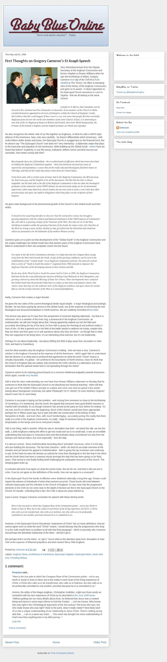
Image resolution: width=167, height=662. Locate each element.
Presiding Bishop (18, 558)
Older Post (100, 642)
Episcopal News (83, 554)
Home (56, 642)
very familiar (32, 375)
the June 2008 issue (85, 595)
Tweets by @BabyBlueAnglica (130, 92)
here (72, 79)
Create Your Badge (123, 112)
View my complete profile (127, 132)
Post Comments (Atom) (62, 653)
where (93, 146)
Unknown (124, 128)
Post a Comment (17, 628)
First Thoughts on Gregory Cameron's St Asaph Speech (47, 61)
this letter (93, 310)
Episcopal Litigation (64, 554)
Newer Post (12, 642)
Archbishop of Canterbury (41, 554)
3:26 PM (16, 621)
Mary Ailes (120, 108)
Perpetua (17, 572)
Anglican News (20, 554)
